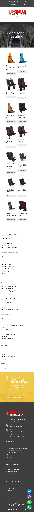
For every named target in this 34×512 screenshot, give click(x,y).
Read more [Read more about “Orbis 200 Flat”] (22, 170)
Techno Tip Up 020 (10, 288)
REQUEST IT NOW (13, 397)
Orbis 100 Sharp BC (10, 269)
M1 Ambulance (12, 446)
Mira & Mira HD (8, 338)
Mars (5, 341)
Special (9, 457)
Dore (5, 336)
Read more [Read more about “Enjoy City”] (11, 97)
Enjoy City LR (8, 307)
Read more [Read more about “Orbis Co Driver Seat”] (11, 219)
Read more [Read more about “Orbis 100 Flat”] (11, 147)
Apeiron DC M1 (8, 245)
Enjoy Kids (7, 271)
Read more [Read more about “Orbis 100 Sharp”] (22, 145)
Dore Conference (9, 334)
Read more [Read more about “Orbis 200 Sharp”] (11, 196)
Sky (5, 359)
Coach (9, 455)
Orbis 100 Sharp (9, 267)
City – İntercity (12, 452)
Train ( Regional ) (13, 471)
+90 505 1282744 (13, 1)
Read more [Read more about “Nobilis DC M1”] (11, 121)
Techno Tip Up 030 (10, 291)
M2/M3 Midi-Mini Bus (14, 450)
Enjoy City (7, 273)
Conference (11, 488)
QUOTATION (23, 5)
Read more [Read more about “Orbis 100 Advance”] (22, 121)
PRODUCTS (12, 5)
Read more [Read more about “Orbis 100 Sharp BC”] (11, 172)
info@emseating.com (20, 3)
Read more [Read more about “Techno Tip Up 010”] (22, 219)
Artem (6, 350)
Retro (5, 352)
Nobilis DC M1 (8, 243)
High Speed (11, 474)
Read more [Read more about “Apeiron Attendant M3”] (11, 73)
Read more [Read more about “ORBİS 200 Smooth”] (22, 196)
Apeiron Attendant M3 (11, 247)
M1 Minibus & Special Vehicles (17, 448)
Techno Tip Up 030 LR (11, 309)
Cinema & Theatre (14, 486)
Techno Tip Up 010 (10, 286)
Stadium (10, 490)
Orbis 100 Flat (8, 264)
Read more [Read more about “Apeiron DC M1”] (22, 71)
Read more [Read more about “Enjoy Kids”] (22, 98)
